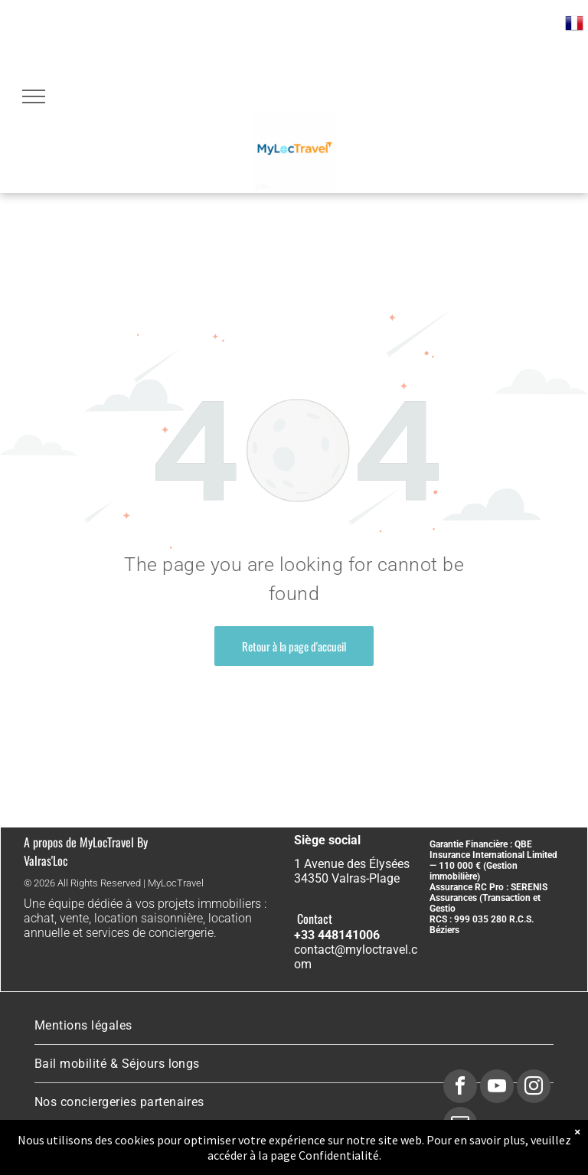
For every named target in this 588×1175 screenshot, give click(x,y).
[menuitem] (294, 1026)
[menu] (34, 96)
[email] (460, 1125)
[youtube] (497, 1088)
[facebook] (460, 1088)
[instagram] (533, 1088)
